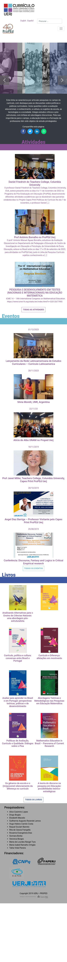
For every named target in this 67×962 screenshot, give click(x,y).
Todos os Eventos (33, 568)
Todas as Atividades (33, 309)
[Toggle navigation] (61, 28)
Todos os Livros (33, 799)
